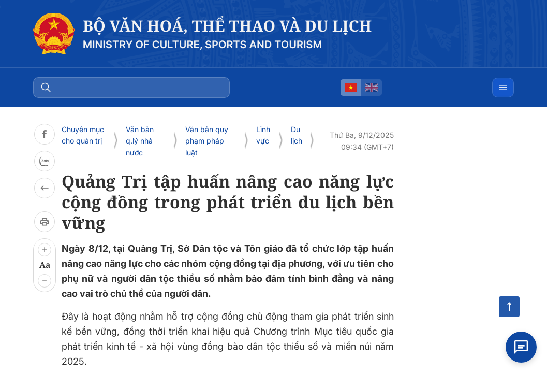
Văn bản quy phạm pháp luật (206, 141)
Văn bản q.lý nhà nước (140, 141)
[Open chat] (521, 347)
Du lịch (296, 135)
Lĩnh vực (263, 135)
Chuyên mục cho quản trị (83, 135)
